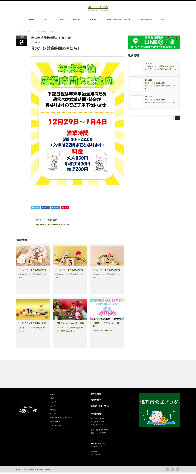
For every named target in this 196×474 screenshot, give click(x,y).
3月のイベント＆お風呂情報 (69, 270)
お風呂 (45, 20)
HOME (31, 20)
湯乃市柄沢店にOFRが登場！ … (104, 331)
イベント (37, 42)
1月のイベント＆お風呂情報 (32, 323)
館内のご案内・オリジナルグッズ (119, 20)
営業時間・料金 (146, 20)
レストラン (60, 20)
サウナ (54, 402)
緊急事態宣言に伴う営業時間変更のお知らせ (52, 225)
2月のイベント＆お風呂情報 (106, 270)
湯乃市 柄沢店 (98, 7)
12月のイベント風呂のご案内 (46, 220)
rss (168, 471)
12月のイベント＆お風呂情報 (69, 323)
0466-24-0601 (96, 456)
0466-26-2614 (100, 407)
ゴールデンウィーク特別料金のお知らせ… (160, 66)
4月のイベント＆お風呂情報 (32, 270)
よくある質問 (56, 425)
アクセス (163, 20)
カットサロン (93, 20)
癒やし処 (76, 20)
